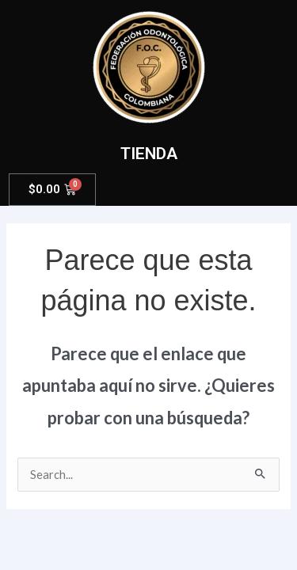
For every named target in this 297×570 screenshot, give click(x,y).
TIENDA (148, 153)
